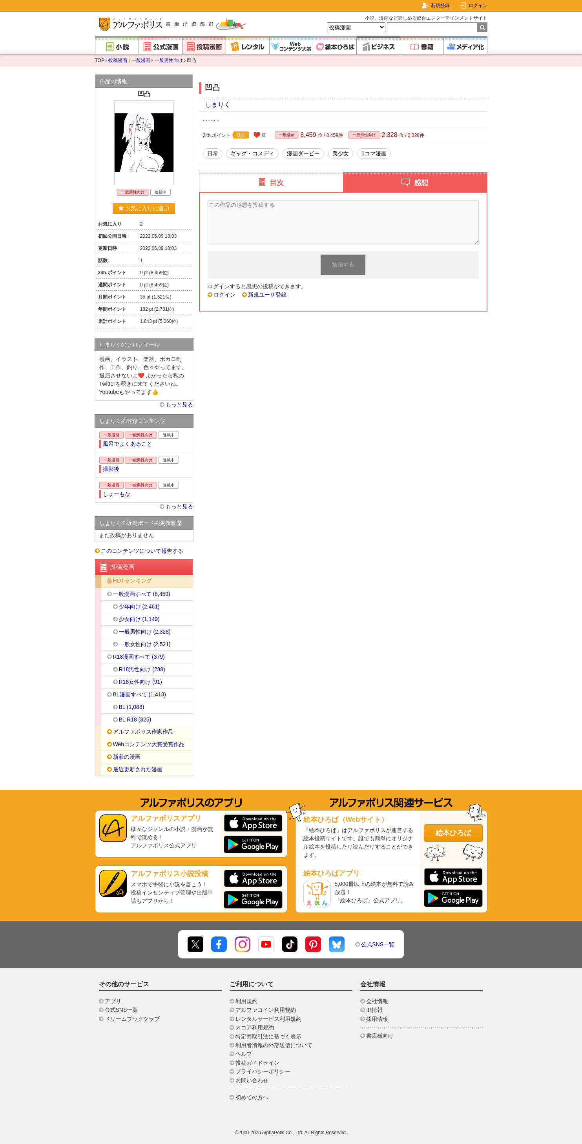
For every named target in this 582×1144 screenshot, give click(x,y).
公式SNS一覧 (377, 944)
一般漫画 (140, 60)
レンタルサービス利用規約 (268, 1019)
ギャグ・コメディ (252, 153)
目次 (277, 183)
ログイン (478, 5)
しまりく (217, 104)
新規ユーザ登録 (267, 294)
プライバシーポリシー (262, 1071)
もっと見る (179, 404)
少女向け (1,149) (139, 619)
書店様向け (380, 1036)
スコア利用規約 (254, 1027)
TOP (99, 60)
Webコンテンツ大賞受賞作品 (149, 744)
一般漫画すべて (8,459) (141, 594)
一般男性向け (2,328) (145, 631)
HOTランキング (132, 581)
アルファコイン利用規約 (265, 1010)
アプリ (113, 1001)
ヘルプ (243, 1054)
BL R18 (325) (135, 719)
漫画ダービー (303, 153)
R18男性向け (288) (142, 669)
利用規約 (246, 1001)
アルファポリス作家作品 (143, 732)
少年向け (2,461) (139, 606)
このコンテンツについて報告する (142, 551)
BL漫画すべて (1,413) (139, 694)
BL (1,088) (131, 707)
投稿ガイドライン (257, 1063)
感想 (421, 183)
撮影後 (111, 469)
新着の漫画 (126, 757)
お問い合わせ (251, 1080)
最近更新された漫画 (137, 769)
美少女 (340, 153)
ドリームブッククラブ (132, 1019)
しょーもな (116, 494)
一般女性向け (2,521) (145, 644)
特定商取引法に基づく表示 (268, 1036)
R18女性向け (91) (140, 682)
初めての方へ (251, 1097)
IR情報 (374, 1010)
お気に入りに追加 (144, 208)
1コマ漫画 (374, 153)
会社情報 (377, 1001)
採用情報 (377, 1019)
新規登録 (440, 5)
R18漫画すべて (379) (139, 657)
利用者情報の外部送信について (273, 1045)
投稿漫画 (117, 60)
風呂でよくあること (127, 444)
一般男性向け (169, 60)
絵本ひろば (453, 833)
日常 (212, 153)
